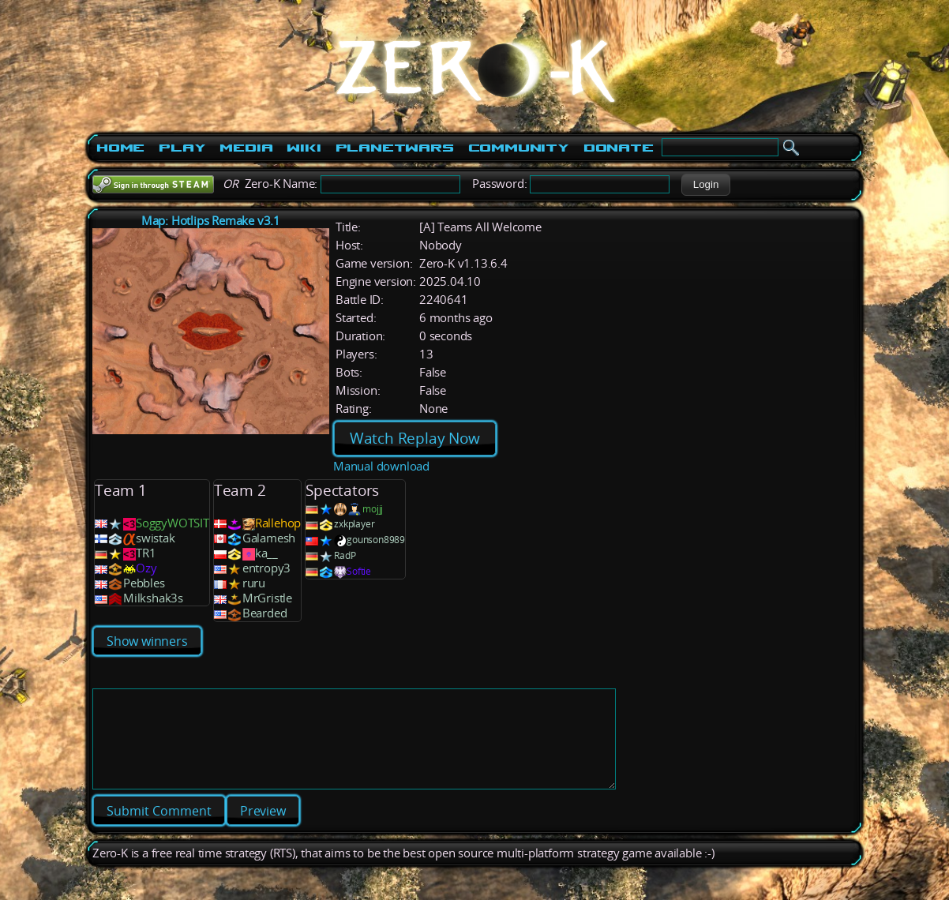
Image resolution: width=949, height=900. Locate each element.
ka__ (266, 553)
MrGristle (267, 598)
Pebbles (144, 583)
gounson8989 (376, 539)
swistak (155, 538)
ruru (253, 583)
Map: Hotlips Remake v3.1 (210, 220)
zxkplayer (354, 524)
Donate (618, 147)
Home (120, 147)
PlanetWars (395, 147)
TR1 (146, 553)
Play (182, 147)
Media (245, 147)
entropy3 (266, 568)
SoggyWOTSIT (172, 523)
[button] (705, 185)
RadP (344, 555)
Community (518, 147)
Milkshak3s (153, 598)
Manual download (381, 466)
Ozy (146, 568)
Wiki (304, 147)
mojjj (372, 509)
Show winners (147, 641)
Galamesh (268, 538)
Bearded (264, 613)
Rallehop (278, 523)
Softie (359, 571)
